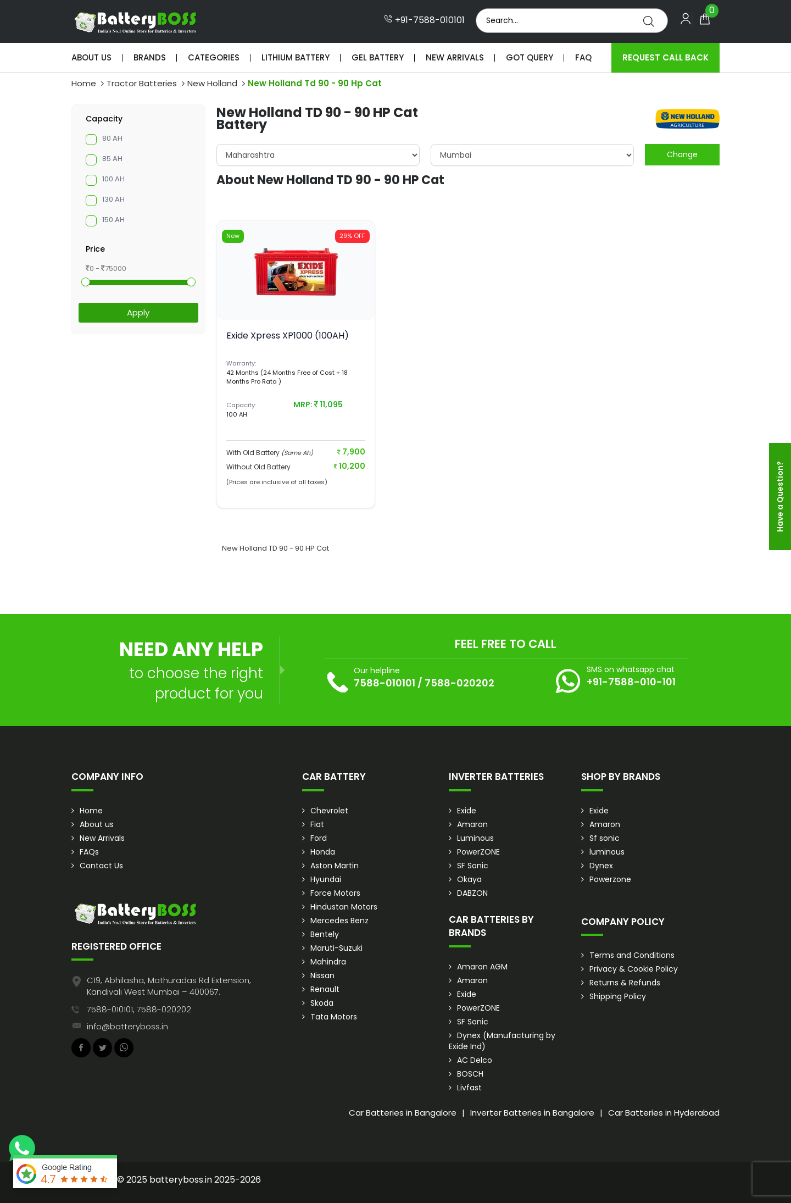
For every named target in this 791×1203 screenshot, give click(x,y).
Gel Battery (378, 57)
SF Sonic (472, 865)
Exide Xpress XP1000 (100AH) (287, 335)
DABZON (472, 893)
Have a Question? (780, 496)
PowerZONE (478, 851)
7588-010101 (384, 683)
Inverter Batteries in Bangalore (532, 1112)
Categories (213, 57)
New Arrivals (455, 57)
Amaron (472, 824)
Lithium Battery (295, 57)
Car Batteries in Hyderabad (664, 1112)
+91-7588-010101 (424, 20)
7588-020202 (459, 683)
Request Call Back (665, 57)
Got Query (529, 57)
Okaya (469, 879)
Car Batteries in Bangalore (402, 1112)
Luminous (475, 838)
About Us (91, 57)
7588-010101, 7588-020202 (139, 1009)
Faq (583, 57)
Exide (466, 810)
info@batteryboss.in (127, 1026)
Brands (149, 57)
